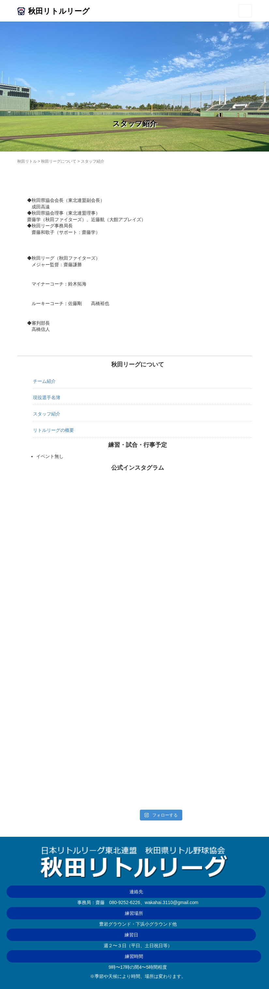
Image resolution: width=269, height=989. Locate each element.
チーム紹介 (44, 381)
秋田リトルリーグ (59, 11)
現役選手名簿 (46, 397)
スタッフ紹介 (46, 413)
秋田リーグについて (58, 161)
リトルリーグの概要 (53, 430)
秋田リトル (27, 161)
